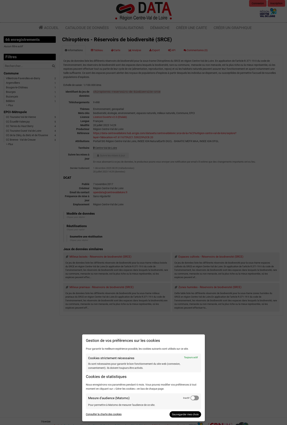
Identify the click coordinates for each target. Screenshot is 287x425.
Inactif (186, 398)
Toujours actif (191, 357)
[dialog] (143, 377)
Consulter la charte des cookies (104, 414)
